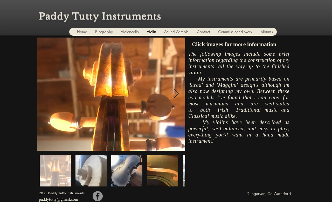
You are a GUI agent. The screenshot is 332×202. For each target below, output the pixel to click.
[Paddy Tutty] (98, 196)
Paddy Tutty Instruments (100, 16)
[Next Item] (176, 94)
